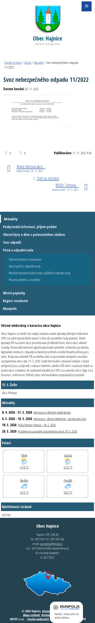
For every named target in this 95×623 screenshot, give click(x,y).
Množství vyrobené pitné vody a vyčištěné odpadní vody (39, 273)
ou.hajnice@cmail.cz (51, 543)
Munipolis (10, 308)
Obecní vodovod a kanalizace (25, 259)
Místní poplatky (14, 293)
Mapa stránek (31, 615)
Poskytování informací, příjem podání (30, 226)
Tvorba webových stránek (43, 619)
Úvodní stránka (12, 62)
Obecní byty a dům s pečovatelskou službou (34, 234)
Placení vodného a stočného (24, 279)
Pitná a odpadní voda (18, 250)
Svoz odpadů (12, 242)
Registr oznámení (15, 301)
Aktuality (38, 62)
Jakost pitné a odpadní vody (24, 266)
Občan (27, 62)
